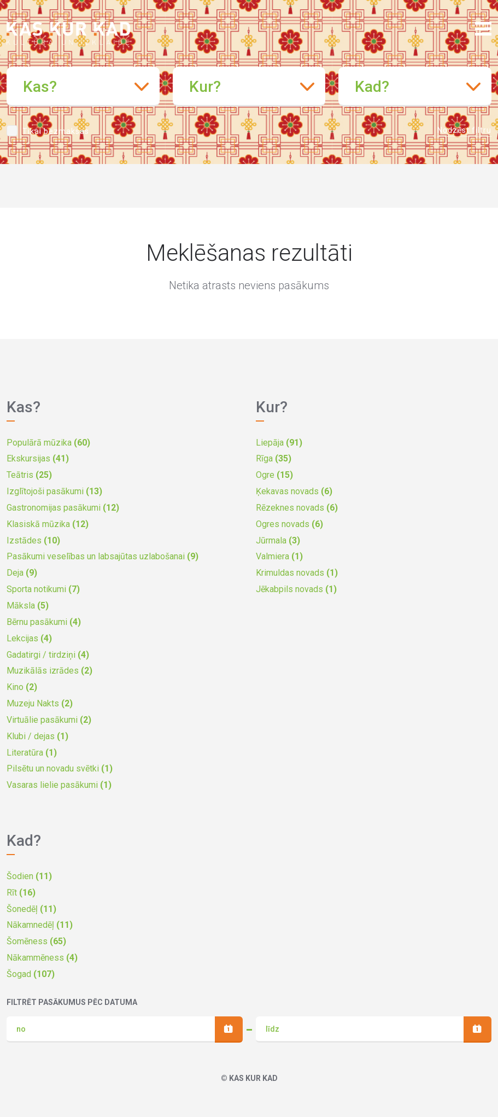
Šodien (29, 876)
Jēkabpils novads (296, 589)
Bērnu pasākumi (44, 622)
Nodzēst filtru (464, 130)
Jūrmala (278, 540)
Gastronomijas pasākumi (63, 507)
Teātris (29, 475)
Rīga (273, 458)
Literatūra (32, 752)
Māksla (28, 605)
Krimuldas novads (297, 573)
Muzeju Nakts (40, 703)
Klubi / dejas (37, 736)
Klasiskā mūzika (48, 524)
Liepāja (279, 442)
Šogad (31, 974)
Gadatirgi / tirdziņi (48, 655)
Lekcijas (29, 638)
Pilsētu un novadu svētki (60, 768)
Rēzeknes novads (297, 507)
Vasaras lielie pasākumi (59, 785)
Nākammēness (42, 957)
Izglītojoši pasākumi (54, 491)
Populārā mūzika (48, 442)
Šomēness (36, 941)
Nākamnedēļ (40, 925)
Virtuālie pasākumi (49, 720)
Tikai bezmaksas (55, 131)
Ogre (274, 475)
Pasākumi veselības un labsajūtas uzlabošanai (102, 556)
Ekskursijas (38, 458)
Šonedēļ (31, 909)
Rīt (21, 892)
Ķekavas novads (294, 491)
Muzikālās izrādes (49, 670)
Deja (22, 573)
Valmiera (279, 556)
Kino (22, 687)
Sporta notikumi (43, 589)
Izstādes (33, 540)
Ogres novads (289, 524)
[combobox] (83, 87)
